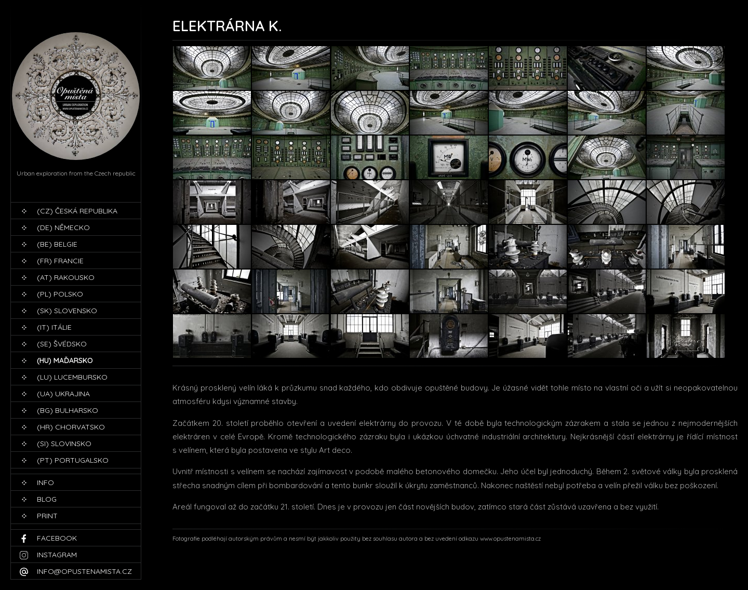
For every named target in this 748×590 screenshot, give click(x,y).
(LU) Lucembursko (72, 377)
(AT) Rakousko (66, 277)
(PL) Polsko (60, 294)
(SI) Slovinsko (64, 443)
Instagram (57, 554)
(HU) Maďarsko (65, 360)
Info (45, 482)
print (47, 515)
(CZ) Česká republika (77, 211)
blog (47, 499)
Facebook (57, 538)
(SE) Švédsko (62, 343)
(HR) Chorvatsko (71, 427)
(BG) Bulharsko (67, 410)
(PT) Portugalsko (73, 460)
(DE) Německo (63, 227)
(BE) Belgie (57, 244)
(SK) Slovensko (67, 310)
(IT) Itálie (54, 327)
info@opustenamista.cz (84, 571)
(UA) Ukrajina (63, 393)
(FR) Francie (60, 260)
